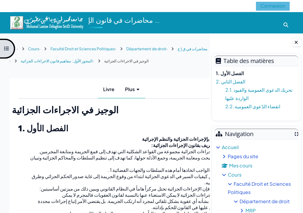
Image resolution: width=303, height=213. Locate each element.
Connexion (272, 6)
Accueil (230, 147)
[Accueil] (46, 22)
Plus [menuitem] (116, 89)
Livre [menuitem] (95, 89)
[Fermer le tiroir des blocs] (297, 42)
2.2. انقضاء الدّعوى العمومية (252, 106)
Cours (234, 175)
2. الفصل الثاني (230, 81)
